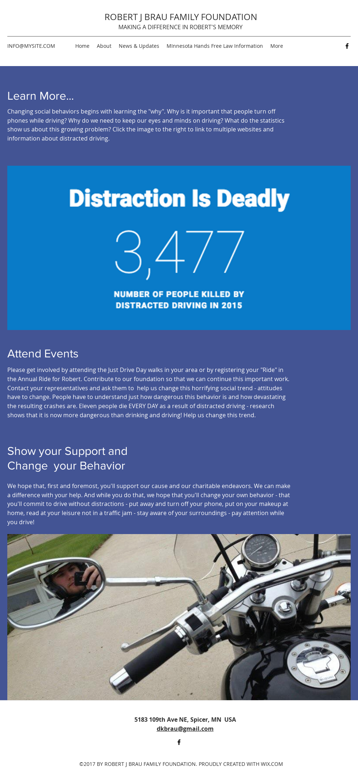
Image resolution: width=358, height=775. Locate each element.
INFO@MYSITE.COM (31, 45)
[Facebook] (347, 46)
